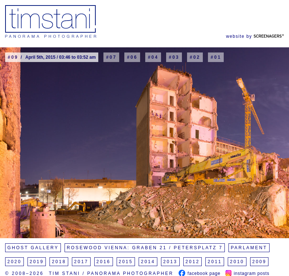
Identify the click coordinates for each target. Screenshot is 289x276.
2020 (14, 261)
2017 (81, 261)
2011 (215, 261)
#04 (153, 57)
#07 (111, 57)
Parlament (249, 247)
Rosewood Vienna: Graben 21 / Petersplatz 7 (145, 247)
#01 (216, 57)
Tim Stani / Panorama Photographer (111, 273)
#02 (195, 57)
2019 (37, 261)
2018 (59, 261)
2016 (103, 261)
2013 (170, 261)
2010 (237, 261)
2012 (193, 261)
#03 (174, 57)
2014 (148, 261)
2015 (126, 261)
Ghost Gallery (33, 247)
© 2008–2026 (24, 273)
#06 (132, 57)
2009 (259, 261)
